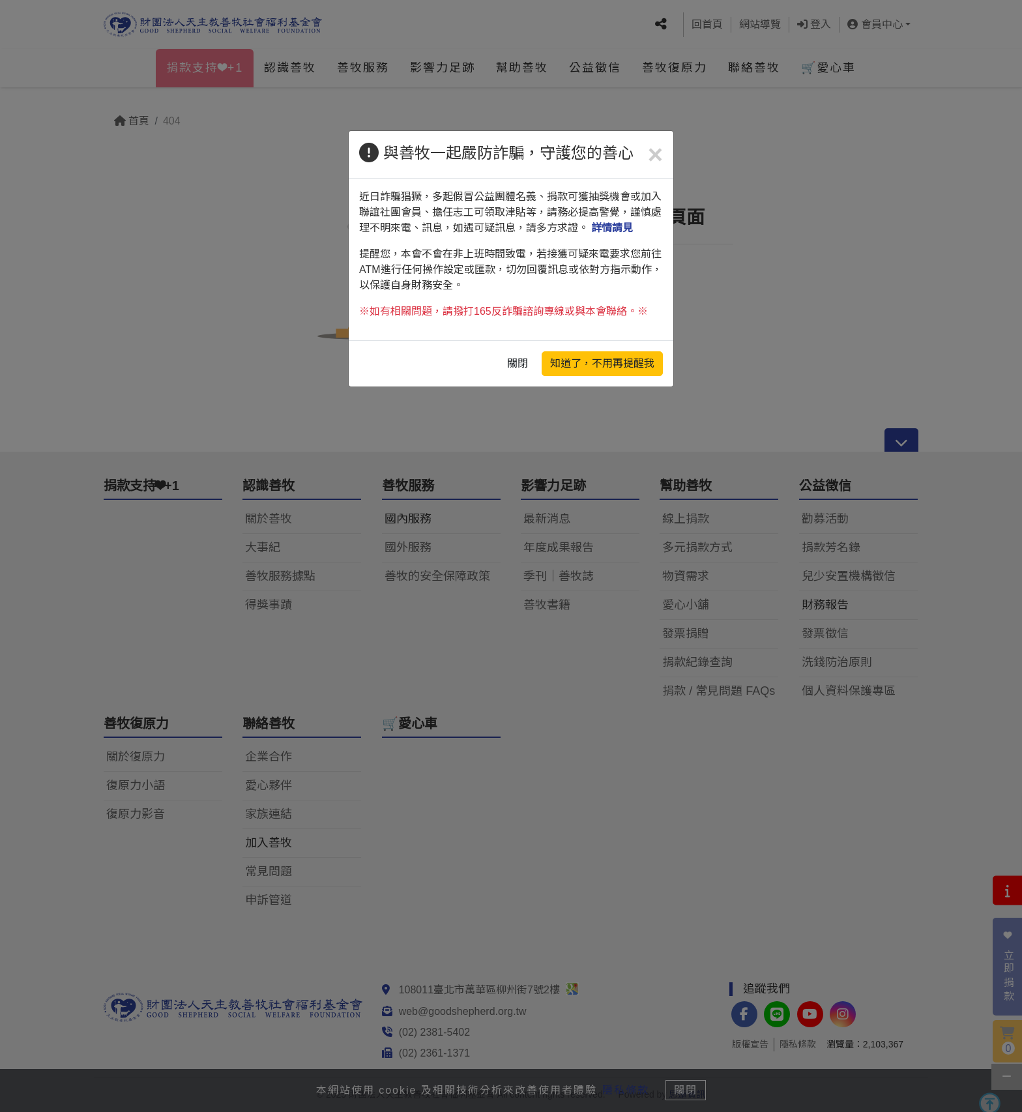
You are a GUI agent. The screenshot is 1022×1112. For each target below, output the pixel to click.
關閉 (517, 363)
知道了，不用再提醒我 (602, 363)
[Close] (655, 154)
